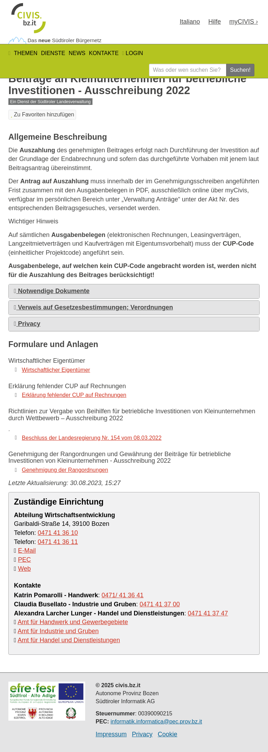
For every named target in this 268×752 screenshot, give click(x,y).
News (77, 53)
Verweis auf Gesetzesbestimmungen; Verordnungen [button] (93, 307)
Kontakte (104, 53)
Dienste (53, 53)
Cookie (167, 734)
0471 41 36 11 (58, 541)
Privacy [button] (27, 323)
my (243, 21)
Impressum (111, 734)
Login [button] (132, 53)
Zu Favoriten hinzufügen (42, 114)
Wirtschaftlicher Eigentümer (56, 370)
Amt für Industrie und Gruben (58, 631)
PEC (24, 559)
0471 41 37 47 (208, 613)
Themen (26, 53)
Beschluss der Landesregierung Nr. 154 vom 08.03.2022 (92, 438)
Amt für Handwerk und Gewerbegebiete (73, 622)
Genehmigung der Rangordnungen (65, 470)
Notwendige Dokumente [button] (52, 290)
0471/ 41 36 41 (122, 595)
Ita (190, 21)
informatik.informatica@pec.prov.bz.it (156, 721)
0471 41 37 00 (160, 604)
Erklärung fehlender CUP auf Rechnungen (74, 395)
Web (24, 568)
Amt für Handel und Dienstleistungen (69, 640)
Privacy (142, 734)
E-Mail (27, 550)
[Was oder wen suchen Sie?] (187, 70)
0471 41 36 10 (58, 532)
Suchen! (240, 70)
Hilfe (214, 21)
